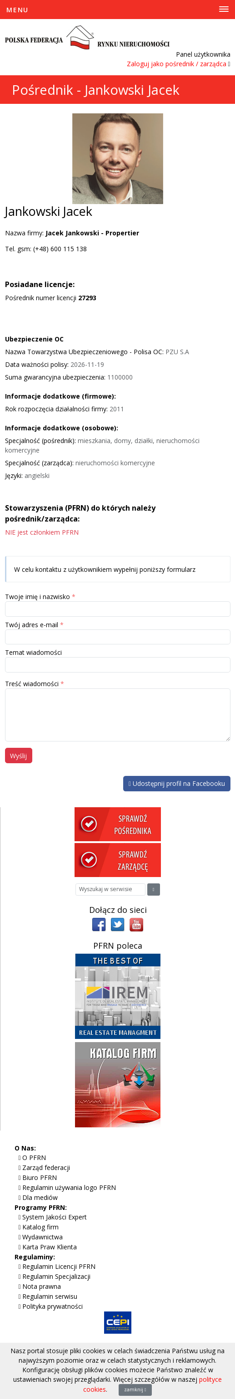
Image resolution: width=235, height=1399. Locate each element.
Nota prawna (41, 1286)
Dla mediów (40, 1197)
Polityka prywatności (52, 1306)
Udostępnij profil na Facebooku (177, 783)
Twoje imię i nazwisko (37, 596)
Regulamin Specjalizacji (56, 1276)
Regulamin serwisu (49, 1296)
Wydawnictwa (42, 1237)
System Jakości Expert (54, 1217)
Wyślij (18, 755)
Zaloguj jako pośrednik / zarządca (176, 63)
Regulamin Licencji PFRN (58, 1266)
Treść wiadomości (32, 683)
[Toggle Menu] (117, 9)
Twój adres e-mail (31, 624)
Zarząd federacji (46, 1167)
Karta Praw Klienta (49, 1247)
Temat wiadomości (33, 652)
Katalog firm (40, 1227)
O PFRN (34, 1157)
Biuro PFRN (39, 1177)
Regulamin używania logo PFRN (69, 1187)
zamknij (135, 1389)
